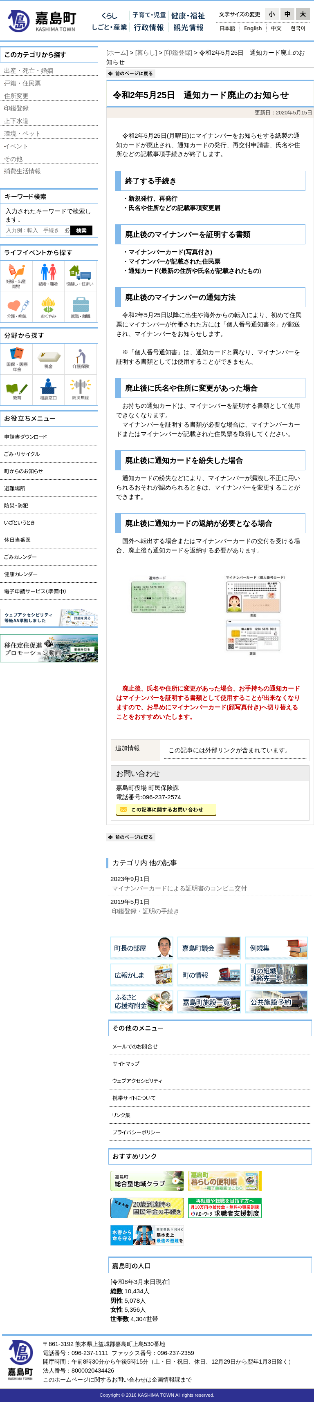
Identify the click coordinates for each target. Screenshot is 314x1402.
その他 (13, 158)
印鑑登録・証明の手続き (146, 911)
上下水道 (16, 120)
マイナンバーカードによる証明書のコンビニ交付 (180, 888)
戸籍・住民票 (22, 83)
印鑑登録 (16, 108)
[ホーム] (117, 52)
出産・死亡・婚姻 (28, 70)
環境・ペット (22, 133)
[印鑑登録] (178, 52)
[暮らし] (146, 52)
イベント (16, 146)
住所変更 (16, 95)
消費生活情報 (22, 171)
